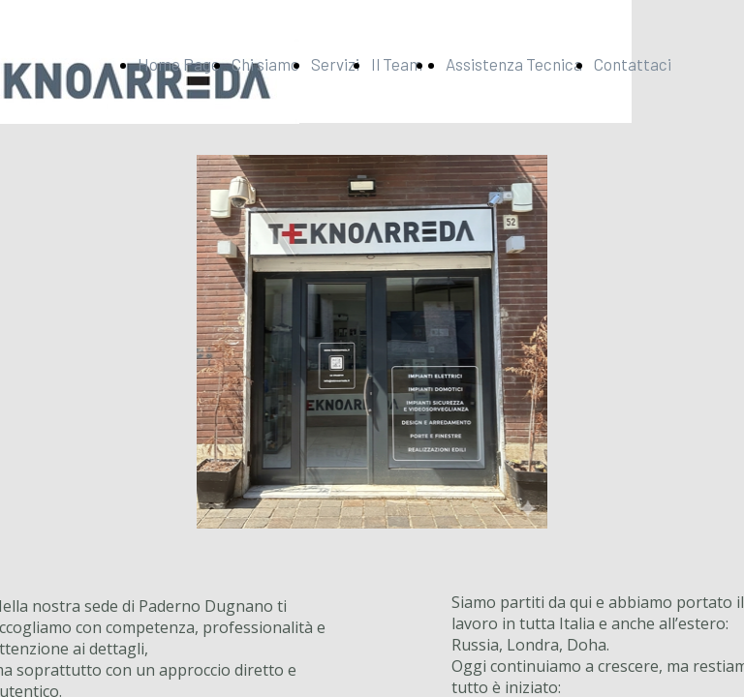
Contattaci (632, 64)
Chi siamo (265, 64)
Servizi (335, 64)
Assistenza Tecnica (514, 64)
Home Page (179, 64)
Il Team (396, 64)
